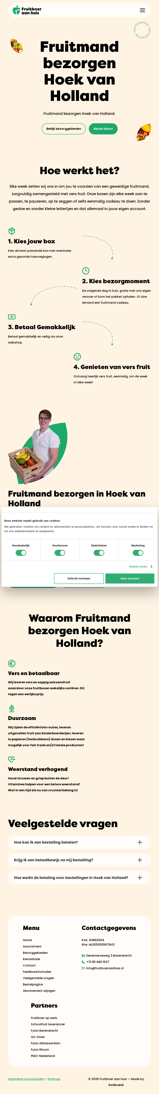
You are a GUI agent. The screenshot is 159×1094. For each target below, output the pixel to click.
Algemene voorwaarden (26, 1079)
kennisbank (31, 959)
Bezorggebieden (35, 953)
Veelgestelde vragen (38, 978)
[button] (142, 10)
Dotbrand (116, 1085)
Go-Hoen (38, 1037)
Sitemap (53, 1079)
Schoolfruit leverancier (48, 1024)
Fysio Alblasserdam (45, 1043)
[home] (27, 10)
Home (27, 940)
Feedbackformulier (37, 972)
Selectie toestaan (78, 578)
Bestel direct (103, 129)
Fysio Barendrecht (44, 1030)
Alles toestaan (129, 578)
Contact (29, 965)
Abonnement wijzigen (39, 991)
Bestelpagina (33, 984)
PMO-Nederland (43, 1056)
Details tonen (138, 566)
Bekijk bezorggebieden (63, 129)
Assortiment (32, 946)
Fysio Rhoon (40, 1049)
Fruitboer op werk (44, 1018)
